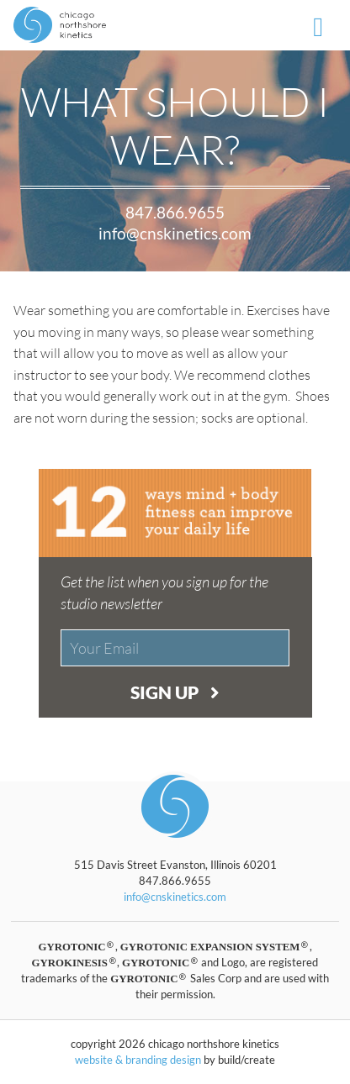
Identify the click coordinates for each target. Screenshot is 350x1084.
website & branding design (138, 1059)
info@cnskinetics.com (175, 233)
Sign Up (175, 691)
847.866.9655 (175, 212)
